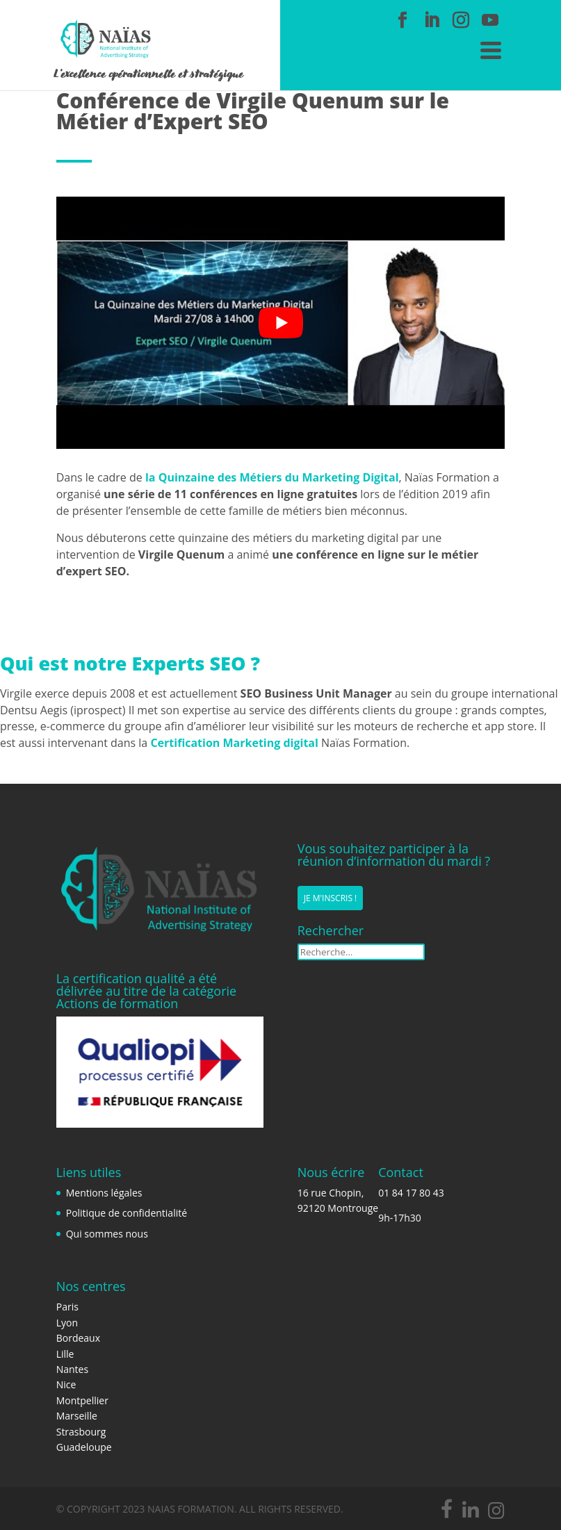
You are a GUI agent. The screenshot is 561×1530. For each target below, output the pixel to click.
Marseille (76, 1415)
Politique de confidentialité (126, 1212)
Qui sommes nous (107, 1233)
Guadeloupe (84, 1447)
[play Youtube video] (280, 323)
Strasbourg (81, 1431)
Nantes (72, 1369)
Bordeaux (78, 1337)
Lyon (67, 1322)
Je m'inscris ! (330, 898)
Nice (66, 1384)
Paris (67, 1306)
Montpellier (82, 1400)
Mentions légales (104, 1192)
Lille (65, 1353)
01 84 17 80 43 (411, 1192)
